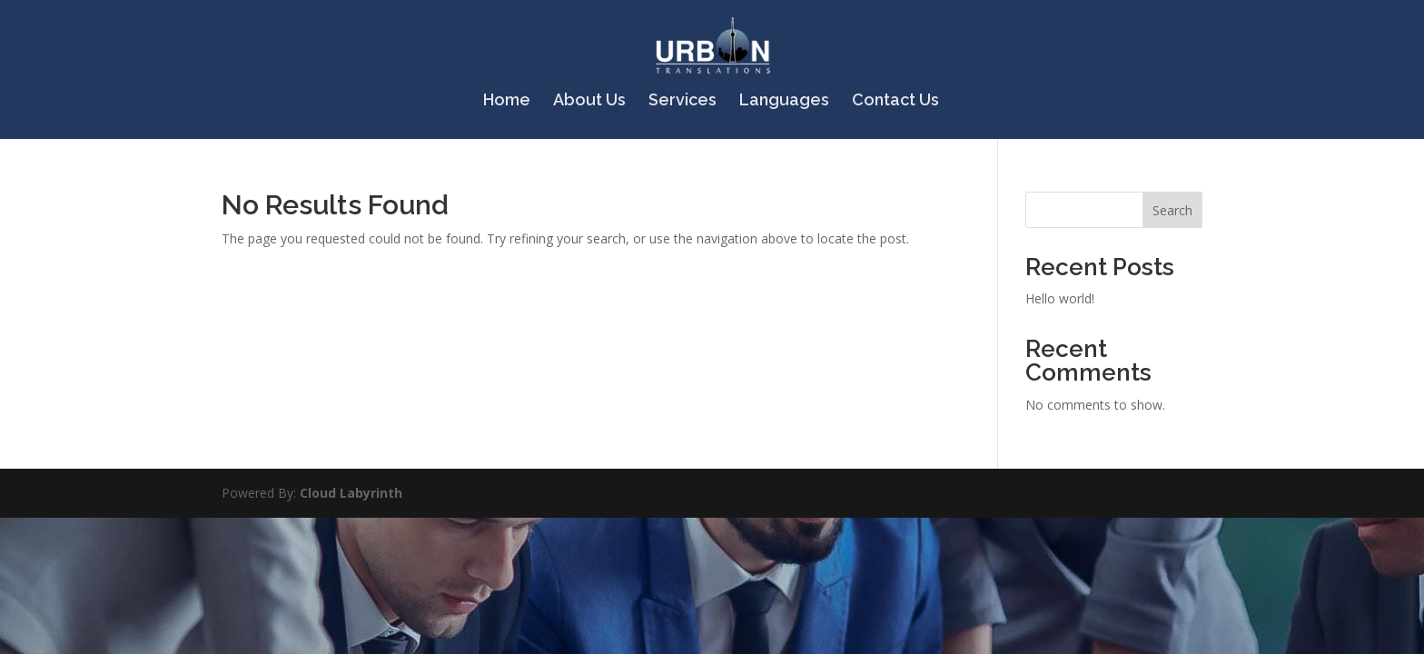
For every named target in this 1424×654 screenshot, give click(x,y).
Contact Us (895, 101)
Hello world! (1059, 298)
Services (682, 101)
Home (506, 101)
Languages (784, 101)
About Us (589, 101)
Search (1172, 210)
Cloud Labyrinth (351, 492)
